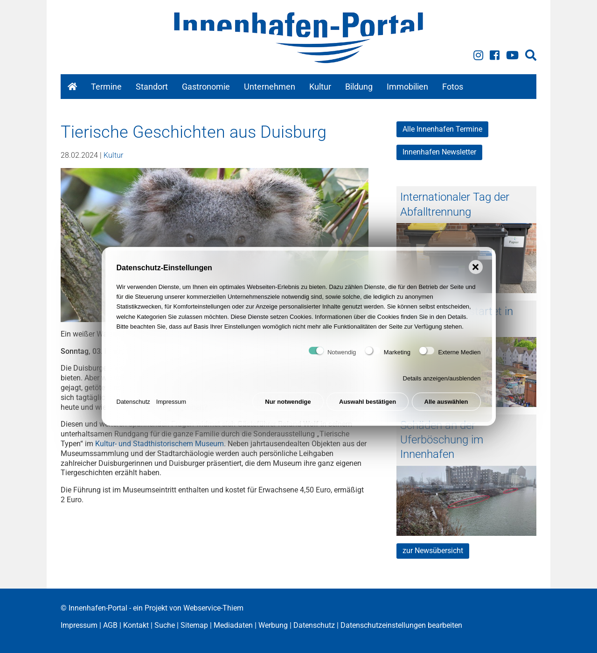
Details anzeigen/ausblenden (442, 385)
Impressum (171, 409)
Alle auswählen (446, 409)
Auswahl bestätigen (367, 409)
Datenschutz (133, 409)
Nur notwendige (288, 409)
